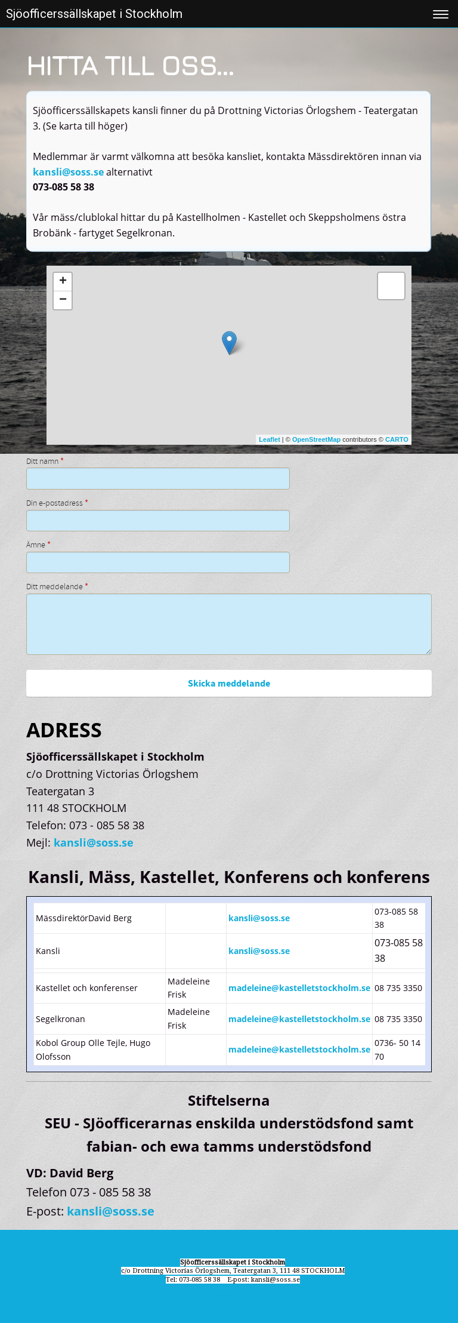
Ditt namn (45, 461)
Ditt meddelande (57, 587)
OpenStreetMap (316, 439)
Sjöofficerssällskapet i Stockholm (94, 14)
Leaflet (269, 439)
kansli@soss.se (68, 172)
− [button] (63, 300)
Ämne (38, 545)
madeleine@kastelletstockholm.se (299, 987)
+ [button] (63, 282)
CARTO (397, 439)
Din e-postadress (57, 503)
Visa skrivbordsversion (233, 1296)
